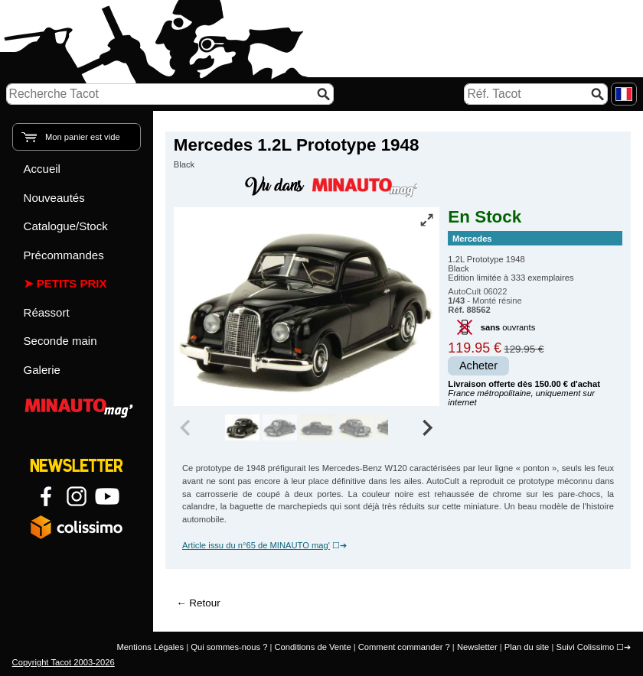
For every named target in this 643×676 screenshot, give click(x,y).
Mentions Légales (150, 647)
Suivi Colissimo (585, 647)
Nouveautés (54, 197)
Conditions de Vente (312, 647)
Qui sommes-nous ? (229, 647)
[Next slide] (427, 427)
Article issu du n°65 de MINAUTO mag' (256, 545)
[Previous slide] (187, 427)
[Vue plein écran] (426, 219)
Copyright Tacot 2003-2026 (63, 662)
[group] (242, 427)
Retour (204, 603)
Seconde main (60, 340)
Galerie (42, 369)
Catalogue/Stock (66, 225)
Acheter (478, 365)
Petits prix (72, 283)
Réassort (47, 312)
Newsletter (477, 647)
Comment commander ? (404, 647)
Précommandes (64, 255)
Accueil (42, 168)
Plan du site (526, 647)
